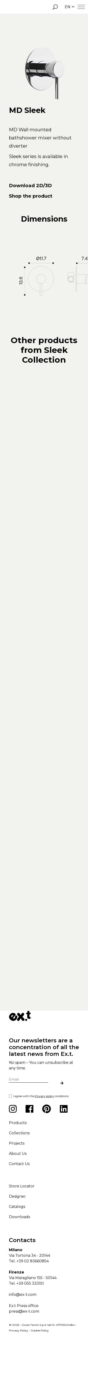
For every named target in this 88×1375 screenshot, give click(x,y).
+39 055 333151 (30, 1315)
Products (18, 1155)
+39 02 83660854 (32, 1293)
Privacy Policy (18, 1362)
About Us (18, 1185)
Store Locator (21, 1218)
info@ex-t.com (22, 1326)
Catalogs (17, 1238)
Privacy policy (44, 1128)
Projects (16, 1175)
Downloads (19, 1249)
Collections (19, 1165)
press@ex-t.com (24, 1343)
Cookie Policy (40, 1362)
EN (69, 7)
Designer (17, 1228)
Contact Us (19, 1196)
